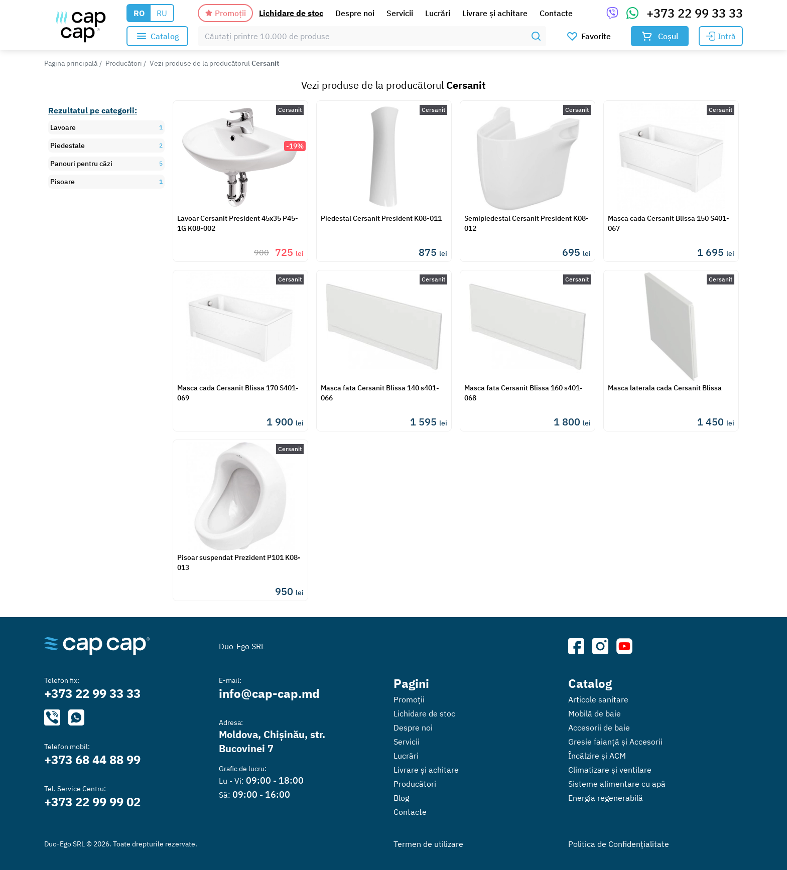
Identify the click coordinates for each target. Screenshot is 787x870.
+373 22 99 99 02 (92, 802)
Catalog (590, 683)
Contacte (556, 13)
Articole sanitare (598, 699)
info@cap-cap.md (269, 693)
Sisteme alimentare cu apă (617, 784)
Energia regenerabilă (605, 798)
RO (139, 13)
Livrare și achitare (495, 13)
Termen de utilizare (428, 844)
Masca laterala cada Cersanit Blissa (665, 387)
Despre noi (354, 13)
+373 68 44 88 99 (92, 760)
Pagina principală (70, 63)
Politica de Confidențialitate (618, 844)
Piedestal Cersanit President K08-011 (381, 218)
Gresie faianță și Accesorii (615, 742)
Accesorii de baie (599, 727)
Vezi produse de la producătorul (214, 63)
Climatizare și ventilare (609, 770)
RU (162, 13)
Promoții (225, 13)
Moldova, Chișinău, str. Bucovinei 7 (272, 741)
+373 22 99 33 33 (694, 13)
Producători (123, 63)
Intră (721, 36)
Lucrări (437, 13)
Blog (401, 798)
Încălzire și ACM (597, 756)
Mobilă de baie (594, 713)
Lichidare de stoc (291, 13)
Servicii (399, 13)
